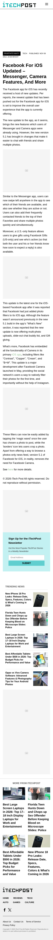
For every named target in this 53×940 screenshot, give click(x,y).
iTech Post (17, 478)
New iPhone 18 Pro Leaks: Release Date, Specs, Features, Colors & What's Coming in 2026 (18, 599)
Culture (29, 902)
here (10, 469)
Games (16, 902)
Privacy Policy (9, 925)
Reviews (17, 898)
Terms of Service (33, 922)
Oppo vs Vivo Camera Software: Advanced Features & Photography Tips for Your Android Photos (18, 679)
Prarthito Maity (11, 53)
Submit (26, 563)
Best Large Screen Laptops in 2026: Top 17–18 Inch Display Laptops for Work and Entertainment (17, 641)
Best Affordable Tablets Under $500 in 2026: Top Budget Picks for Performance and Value (13, 863)
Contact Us (18, 922)
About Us (7, 922)
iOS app (16, 354)
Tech (24, 53)
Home (6, 898)
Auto (5, 902)
